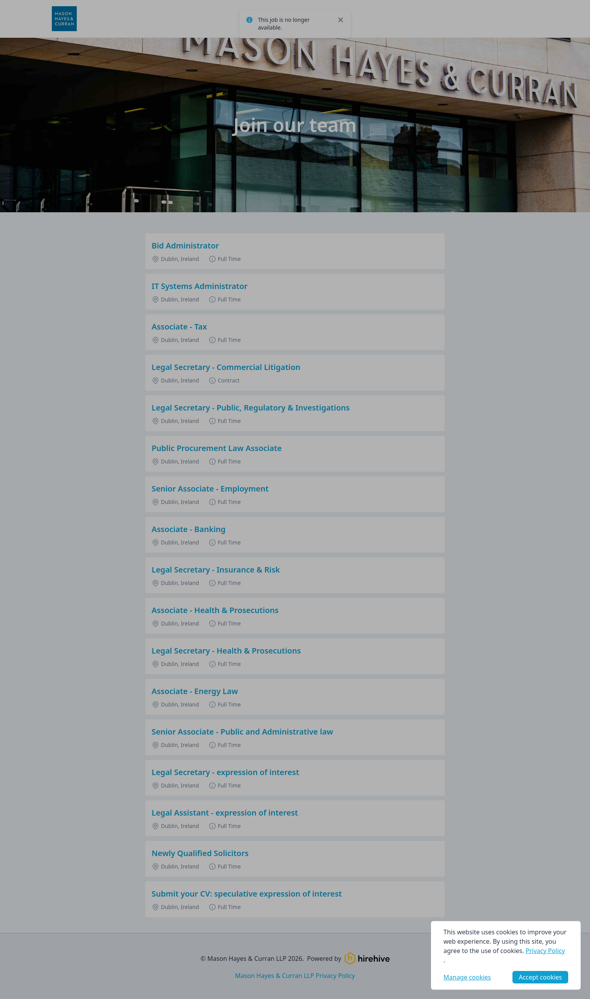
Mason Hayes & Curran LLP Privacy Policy (295, 975)
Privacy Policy (545, 950)
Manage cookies (467, 977)
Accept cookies (540, 977)
